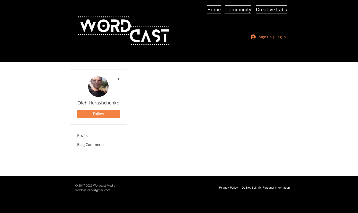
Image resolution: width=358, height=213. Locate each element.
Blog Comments (91, 144)
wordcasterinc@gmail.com (92, 190)
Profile (82, 135)
